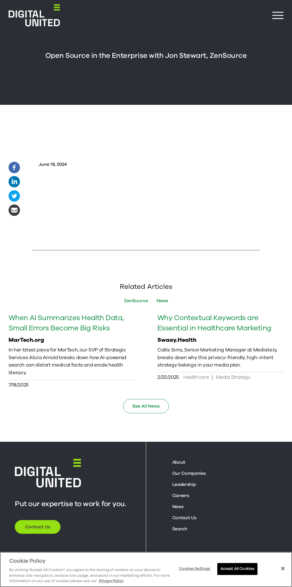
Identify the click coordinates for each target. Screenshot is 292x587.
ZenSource (136, 301)
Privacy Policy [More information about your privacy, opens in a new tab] (111, 581)
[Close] (283, 568)
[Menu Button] (277, 15)
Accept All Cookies (237, 568)
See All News (146, 406)
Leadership (184, 484)
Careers (180, 495)
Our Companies (189, 473)
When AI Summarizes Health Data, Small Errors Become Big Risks (66, 326)
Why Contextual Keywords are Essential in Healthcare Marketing (214, 326)
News (162, 301)
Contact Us (37, 527)
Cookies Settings (194, 568)
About (178, 462)
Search (179, 529)
